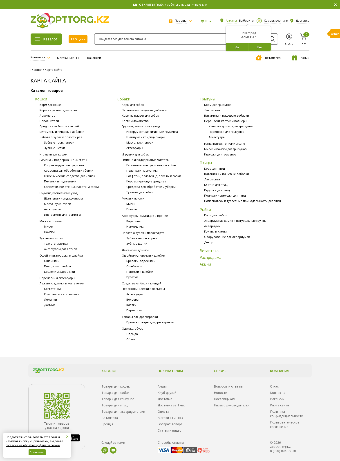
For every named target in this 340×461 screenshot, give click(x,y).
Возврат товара (170, 424)
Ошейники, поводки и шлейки (61, 255)
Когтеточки (52, 289)
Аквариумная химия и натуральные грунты (235, 221)
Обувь (131, 339)
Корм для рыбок (215, 215)
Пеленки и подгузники (60, 181)
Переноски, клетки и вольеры (143, 289)
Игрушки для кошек (53, 154)
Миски (48, 226)
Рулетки (132, 277)
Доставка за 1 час (171, 405)
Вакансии (94, 58)
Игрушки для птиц (217, 190)
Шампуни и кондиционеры (63, 198)
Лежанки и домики (135, 250)
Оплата (163, 411)
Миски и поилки (51, 221)
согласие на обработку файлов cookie (33, 445)
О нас (274, 386)
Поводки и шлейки (57, 266)
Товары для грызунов (117, 399)
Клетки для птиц (216, 185)
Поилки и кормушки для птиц (225, 195)
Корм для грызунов (218, 105)
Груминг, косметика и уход (59, 193)
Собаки (123, 99)
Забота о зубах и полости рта (61, 137)
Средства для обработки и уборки (68, 170)
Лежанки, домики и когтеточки (62, 283)
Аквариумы (212, 226)
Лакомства (47, 115)
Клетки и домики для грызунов (231, 126)
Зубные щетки (54, 148)
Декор (208, 242)
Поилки (49, 232)
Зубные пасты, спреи (59, 142)
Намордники (135, 226)
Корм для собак (133, 105)
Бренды (107, 424)
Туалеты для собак (139, 192)
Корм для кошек (51, 105)
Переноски (134, 310)
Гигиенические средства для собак (151, 165)
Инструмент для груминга (62, 215)
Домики (49, 305)
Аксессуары (52, 209)
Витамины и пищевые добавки (62, 132)
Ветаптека (268, 57)
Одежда (132, 334)
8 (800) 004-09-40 (283, 451)
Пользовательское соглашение (284, 424)
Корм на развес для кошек (59, 110)
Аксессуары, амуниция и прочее (145, 216)
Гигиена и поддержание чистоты (63, 160)
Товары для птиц (114, 405)
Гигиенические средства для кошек (69, 176)
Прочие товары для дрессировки (150, 322)
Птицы (206, 162)
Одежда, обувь (132, 328)
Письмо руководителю (231, 405)
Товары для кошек (115, 386)
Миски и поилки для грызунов (225, 149)
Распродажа (210, 257)
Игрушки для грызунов (220, 154)
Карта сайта (279, 405)
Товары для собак (115, 392)
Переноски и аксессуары (57, 278)
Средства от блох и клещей (59, 126)
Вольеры (132, 299)
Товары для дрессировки (140, 317)
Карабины (133, 221)
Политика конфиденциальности (286, 413)
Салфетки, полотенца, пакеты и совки (71, 187)
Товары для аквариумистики (123, 411)
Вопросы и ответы (228, 386)
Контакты (277, 392)
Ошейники (51, 261)
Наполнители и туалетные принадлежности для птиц (242, 201)
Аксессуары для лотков (60, 249)
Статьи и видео (169, 430)
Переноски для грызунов (226, 132)
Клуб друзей (167, 392)
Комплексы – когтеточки (61, 294)
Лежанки (50, 299)
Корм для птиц (214, 168)
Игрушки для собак (135, 154)
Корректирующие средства (64, 165)
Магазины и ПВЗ (69, 58)
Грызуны (207, 99)
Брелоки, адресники (140, 261)
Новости (220, 392)
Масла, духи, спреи (57, 204)
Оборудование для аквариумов (227, 237)
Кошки (41, 99)
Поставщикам (224, 399)
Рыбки (205, 209)
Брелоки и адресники (59, 272)
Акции (300, 57)
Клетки (131, 305)
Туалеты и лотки (51, 238)
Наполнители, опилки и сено (224, 144)
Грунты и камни (215, 231)
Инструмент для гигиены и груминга (152, 132)
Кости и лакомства (135, 121)
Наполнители (49, 121)
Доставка (165, 399)
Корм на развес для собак (140, 115)
